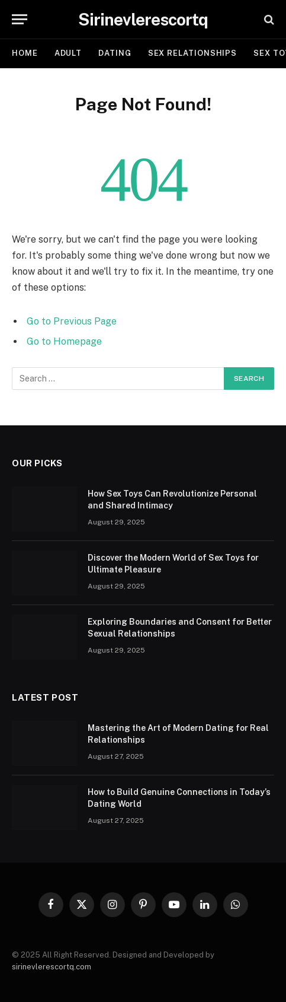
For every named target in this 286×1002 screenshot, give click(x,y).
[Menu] (19, 19)
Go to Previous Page (72, 321)
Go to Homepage (64, 341)
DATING (114, 53)
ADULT (68, 53)
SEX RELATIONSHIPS (192, 53)
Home (25, 53)
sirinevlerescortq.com (51, 966)
